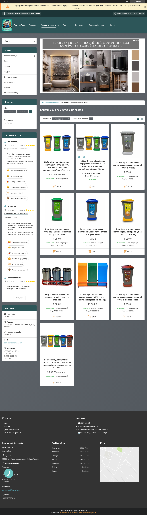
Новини (7, 87)
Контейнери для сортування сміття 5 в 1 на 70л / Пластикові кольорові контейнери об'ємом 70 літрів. (57, 364)
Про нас (66, 25)
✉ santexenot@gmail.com (88, 426)
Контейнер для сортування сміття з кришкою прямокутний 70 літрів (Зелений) (56, 232)
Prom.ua (84, 510)
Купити (58, 186)
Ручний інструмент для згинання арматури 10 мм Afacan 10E (18, 288)
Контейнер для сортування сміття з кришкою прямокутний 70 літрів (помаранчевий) (127, 297)
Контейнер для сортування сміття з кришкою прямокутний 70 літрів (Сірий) (127, 165)
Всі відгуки (19, 298)
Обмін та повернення (12, 433)
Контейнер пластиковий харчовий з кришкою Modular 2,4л (20, 162)
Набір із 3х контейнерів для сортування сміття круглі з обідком (56, 297)
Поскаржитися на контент (68, 513)
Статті (6, 61)
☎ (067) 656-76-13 (85, 423)
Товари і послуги (10, 56)
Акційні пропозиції (11, 93)
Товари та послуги (48, 25)
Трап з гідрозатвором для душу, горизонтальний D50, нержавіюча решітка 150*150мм (19, 156)
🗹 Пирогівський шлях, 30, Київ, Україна (93, 430)
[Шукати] (34, 41)
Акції (6, 423)
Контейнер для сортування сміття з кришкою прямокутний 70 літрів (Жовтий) (127, 232)
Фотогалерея (9, 82)
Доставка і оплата (96, 25)
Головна (32, 25)
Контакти (79, 25)
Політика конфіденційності (87, 513)
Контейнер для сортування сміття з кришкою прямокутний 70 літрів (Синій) (92, 232)
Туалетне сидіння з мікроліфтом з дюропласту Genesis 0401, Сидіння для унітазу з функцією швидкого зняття (20, 226)
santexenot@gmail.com (13, 343)
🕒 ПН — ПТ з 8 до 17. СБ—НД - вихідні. (92, 433)
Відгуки (7, 72)
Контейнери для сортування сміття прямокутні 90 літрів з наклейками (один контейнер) (92, 297)
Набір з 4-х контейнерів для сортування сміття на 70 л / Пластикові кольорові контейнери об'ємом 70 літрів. (92, 165)
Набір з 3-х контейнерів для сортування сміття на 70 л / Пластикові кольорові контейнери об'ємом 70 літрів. (56, 166)
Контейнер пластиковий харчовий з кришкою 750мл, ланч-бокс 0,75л (20, 234)
